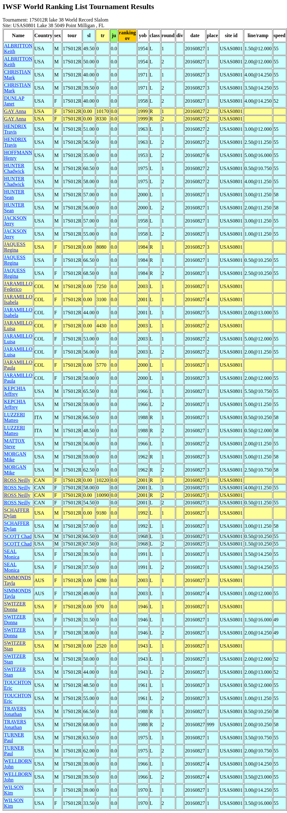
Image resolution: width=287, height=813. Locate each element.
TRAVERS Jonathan (15, 711)
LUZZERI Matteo (14, 417)
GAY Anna (15, 111)
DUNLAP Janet (14, 101)
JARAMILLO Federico (18, 286)
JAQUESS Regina (14, 247)
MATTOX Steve (14, 443)
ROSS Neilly (17, 480)
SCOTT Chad (18, 536)
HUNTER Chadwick (14, 168)
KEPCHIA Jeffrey (15, 391)
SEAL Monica (11, 554)
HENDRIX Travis (15, 129)
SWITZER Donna (15, 606)
